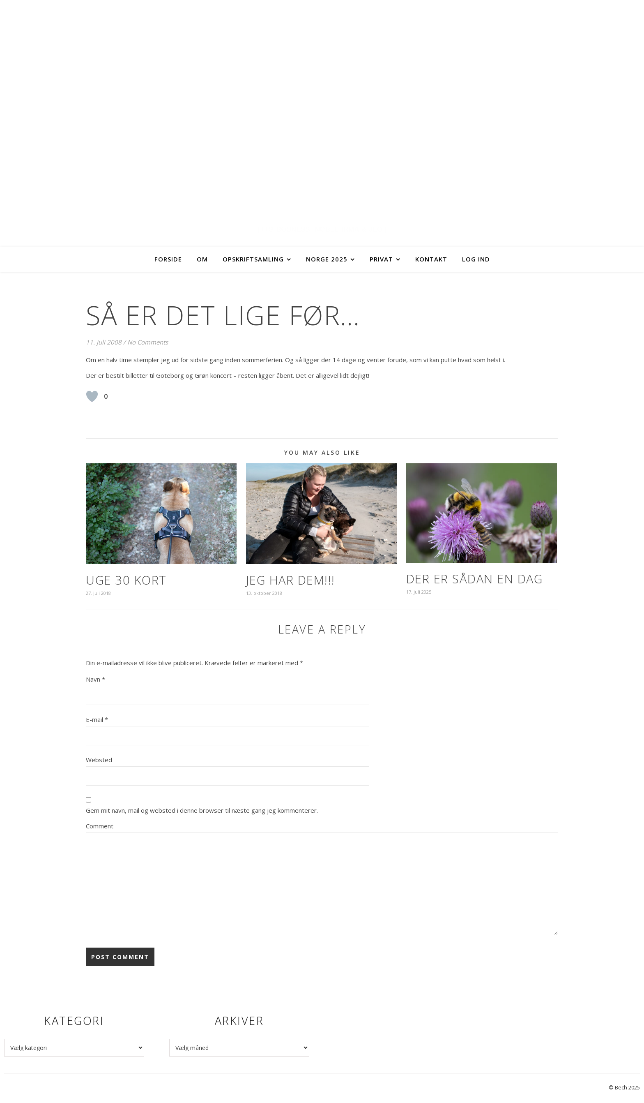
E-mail (97, 719)
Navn (95, 679)
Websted (99, 760)
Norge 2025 (326, 259)
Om (202, 259)
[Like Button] (92, 396)
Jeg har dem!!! (290, 580)
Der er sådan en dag (474, 579)
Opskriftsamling (253, 259)
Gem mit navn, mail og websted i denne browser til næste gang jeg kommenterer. (202, 810)
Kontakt (431, 259)
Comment (99, 826)
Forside (168, 259)
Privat (381, 259)
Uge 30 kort (126, 580)
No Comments (147, 342)
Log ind (476, 259)
